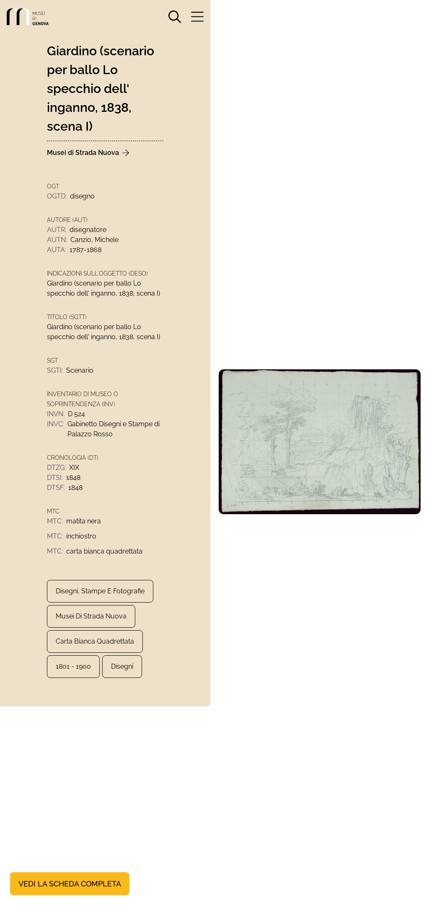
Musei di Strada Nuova (91, 616)
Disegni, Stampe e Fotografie (100, 591)
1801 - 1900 (73, 666)
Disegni (122, 666)
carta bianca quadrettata (95, 641)
